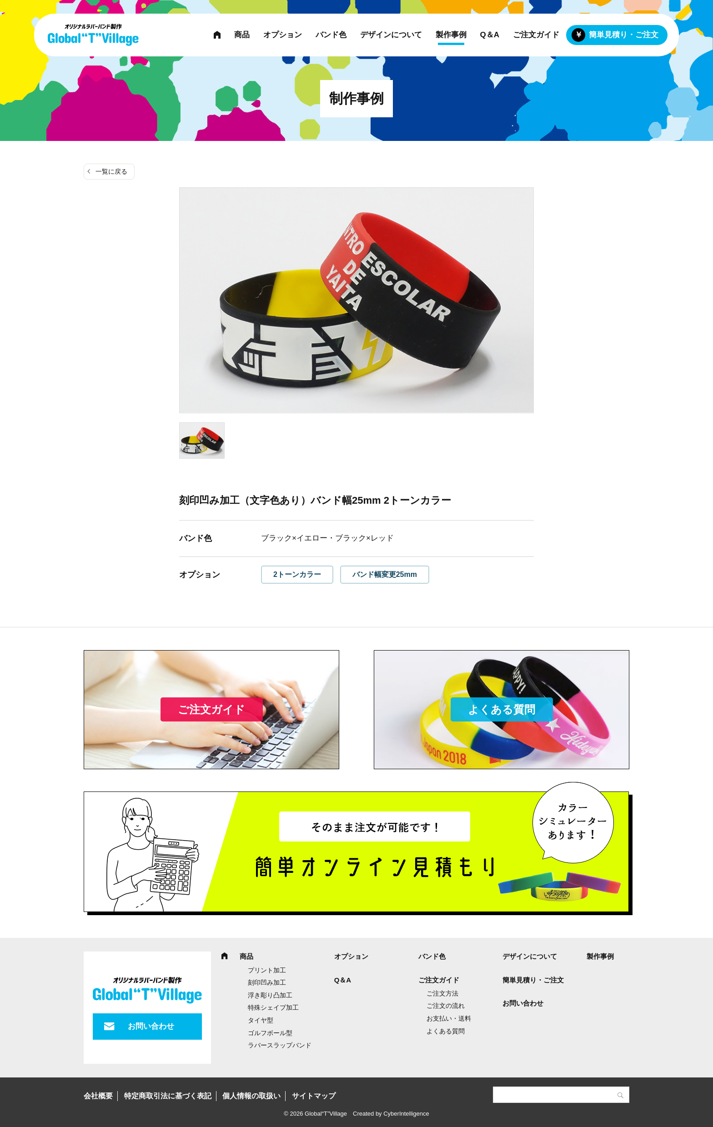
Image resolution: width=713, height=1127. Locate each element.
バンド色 (331, 34)
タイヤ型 (260, 1020)
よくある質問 (501, 709)
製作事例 (451, 34)
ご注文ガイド (536, 34)
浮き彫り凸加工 (270, 995)
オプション (282, 34)
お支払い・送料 (449, 1018)
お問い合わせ (151, 1026)
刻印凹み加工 (267, 982)
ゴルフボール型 (270, 1033)
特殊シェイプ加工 (273, 1007)
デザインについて (391, 34)
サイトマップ (314, 1096)
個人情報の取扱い (251, 1096)
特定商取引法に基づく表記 (167, 1096)
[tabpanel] (356, 300)
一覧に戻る (111, 171)
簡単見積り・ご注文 (623, 34)
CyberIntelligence (406, 1113)
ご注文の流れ (446, 1005)
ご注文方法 (442, 993)
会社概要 (98, 1096)
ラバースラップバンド (279, 1045)
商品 (242, 34)
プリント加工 (267, 970)
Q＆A (490, 34)
